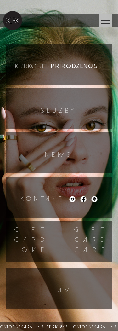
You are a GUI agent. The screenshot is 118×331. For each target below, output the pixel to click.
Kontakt (44, 198)
